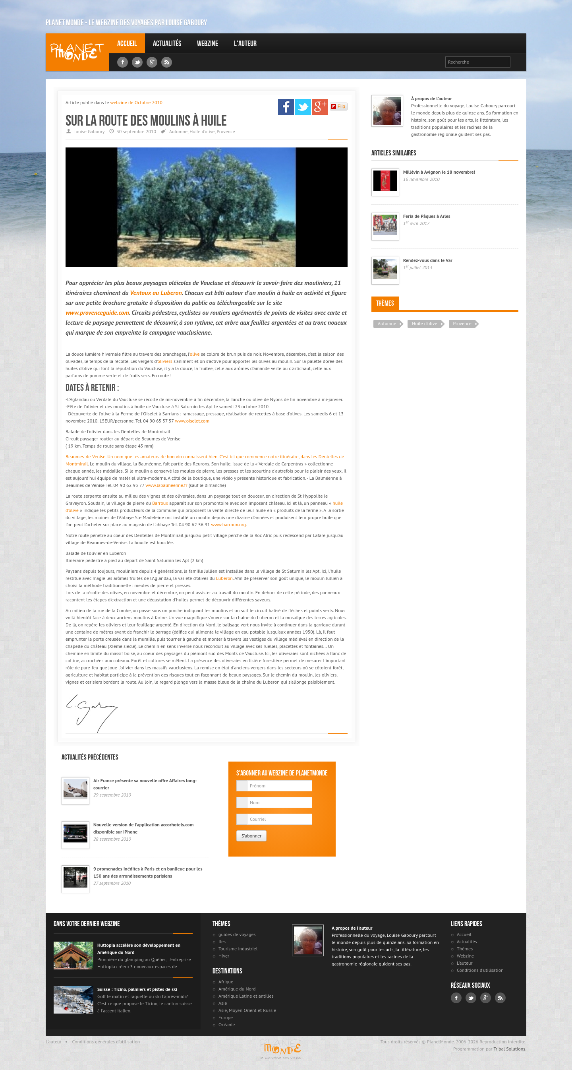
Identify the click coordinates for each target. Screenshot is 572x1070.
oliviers (164, 361)
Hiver (223, 956)
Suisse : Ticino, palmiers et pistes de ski (137, 989)
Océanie (226, 1024)
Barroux (160, 503)
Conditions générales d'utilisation (106, 1042)
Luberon (171, 293)
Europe (225, 1017)
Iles (222, 941)
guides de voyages (237, 934)
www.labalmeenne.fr (166, 485)
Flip (338, 106)
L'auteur (245, 43)
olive (195, 354)
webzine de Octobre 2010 (136, 102)
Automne (178, 131)
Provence (225, 131)
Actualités (167, 43)
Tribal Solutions (509, 1049)
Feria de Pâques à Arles (426, 216)
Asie (222, 1003)
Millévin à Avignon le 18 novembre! (439, 172)
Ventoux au (145, 293)
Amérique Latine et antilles (246, 996)
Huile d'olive (201, 131)
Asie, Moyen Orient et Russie (247, 1010)
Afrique (225, 982)
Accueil (127, 43)
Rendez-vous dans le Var (427, 260)
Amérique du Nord (237, 989)
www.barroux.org (228, 524)
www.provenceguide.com (97, 312)
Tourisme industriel (237, 949)
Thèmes (385, 303)
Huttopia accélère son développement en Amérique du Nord (138, 948)
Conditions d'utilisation (480, 970)
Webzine (207, 43)
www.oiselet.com (192, 421)
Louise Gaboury (77, 52)
